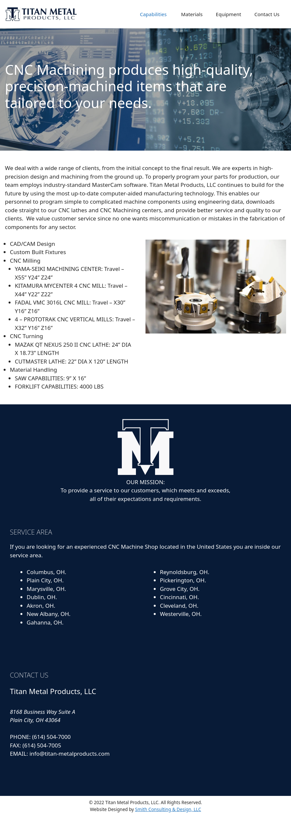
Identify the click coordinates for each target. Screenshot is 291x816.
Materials (191, 14)
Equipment (228, 14)
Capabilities (153, 14)
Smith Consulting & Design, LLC (168, 809)
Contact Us (266, 14)
